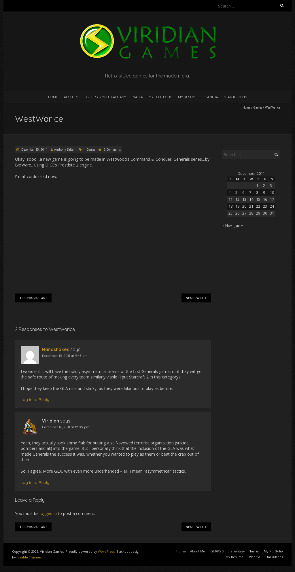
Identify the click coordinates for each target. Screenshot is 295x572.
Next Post (196, 298)
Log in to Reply (35, 399)
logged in (48, 513)
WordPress (106, 551)
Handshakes (55, 349)
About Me (72, 97)
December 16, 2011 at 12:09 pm (65, 427)
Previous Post (33, 298)
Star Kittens (235, 97)
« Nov (227, 225)
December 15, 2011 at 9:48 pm (65, 355)
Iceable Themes (29, 557)
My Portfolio (160, 97)
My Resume (188, 97)
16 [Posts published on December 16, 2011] (265, 199)
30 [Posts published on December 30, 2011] (265, 213)
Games (257, 107)
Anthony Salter (64, 149)
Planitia (210, 97)
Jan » (239, 225)
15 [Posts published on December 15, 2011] (258, 199)
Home (53, 97)
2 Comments (112, 149)
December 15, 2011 (34, 149)
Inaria (137, 97)
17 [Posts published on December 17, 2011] (272, 199)
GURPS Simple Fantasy (106, 97)
